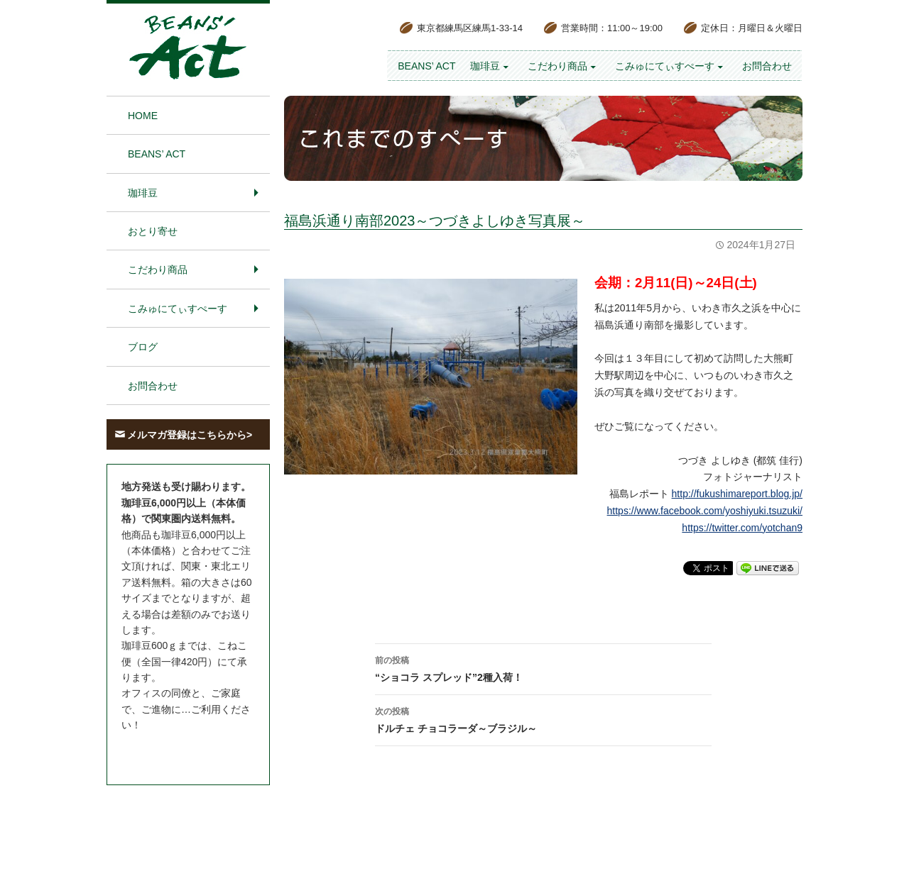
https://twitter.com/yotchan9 (742, 527)
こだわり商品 (557, 66)
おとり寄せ (153, 231)
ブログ (143, 347)
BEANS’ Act (426, 66)
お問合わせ (767, 66)
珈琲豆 (485, 66)
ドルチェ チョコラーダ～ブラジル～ (543, 718)
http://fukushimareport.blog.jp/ (737, 493)
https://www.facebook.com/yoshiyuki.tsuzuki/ (704, 510)
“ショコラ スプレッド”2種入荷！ (543, 667)
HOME (143, 115)
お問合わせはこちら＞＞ (176, 752)
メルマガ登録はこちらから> (189, 434)
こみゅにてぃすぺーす (664, 66)
